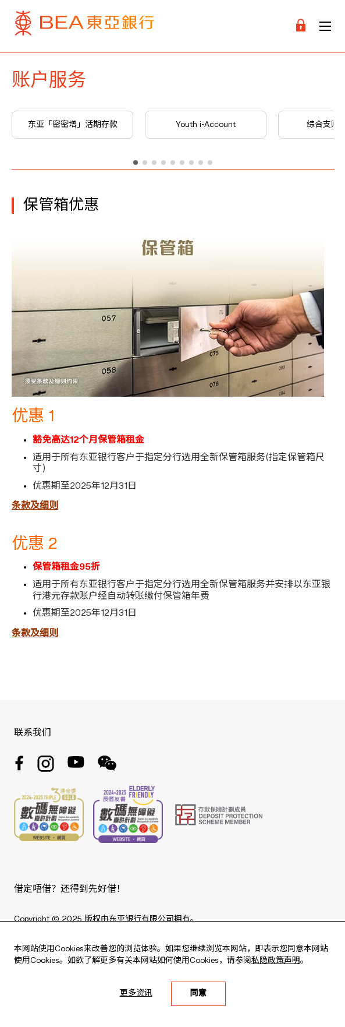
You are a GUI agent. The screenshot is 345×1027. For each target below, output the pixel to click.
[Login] (300, 26)
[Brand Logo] (84, 26)
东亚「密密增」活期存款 (73, 125)
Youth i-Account (206, 125)
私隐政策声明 (275, 961)
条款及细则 (35, 506)
